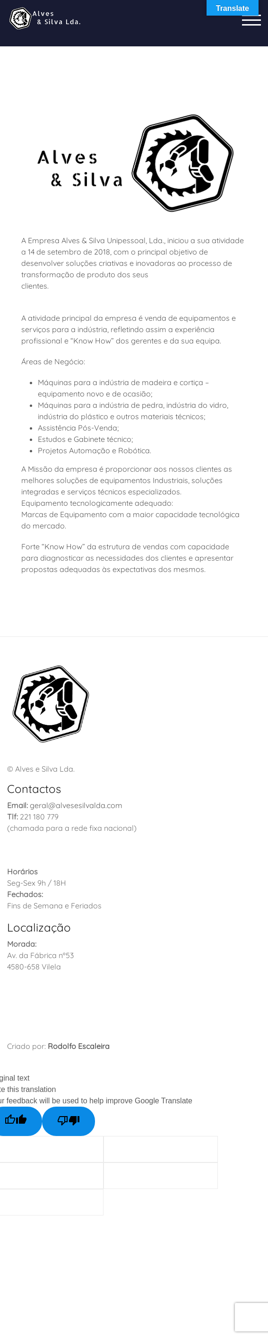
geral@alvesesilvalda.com (76, 805)
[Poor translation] (68, 1121)
